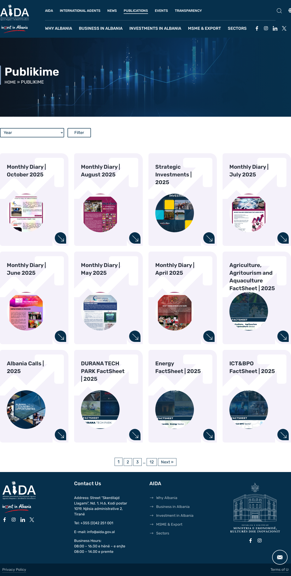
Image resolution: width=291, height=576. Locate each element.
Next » (168, 462)
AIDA (49, 11)
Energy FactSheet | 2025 (178, 367)
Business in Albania (101, 28)
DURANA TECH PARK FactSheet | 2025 (103, 371)
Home (11, 82)
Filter (79, 132)
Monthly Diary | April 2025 (174, 269)
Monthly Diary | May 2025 (100, 269)
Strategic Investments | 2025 (173, 174)
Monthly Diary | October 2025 (26, 171)
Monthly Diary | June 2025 (26, 269)
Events (161, 11)
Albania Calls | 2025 (25, 367)
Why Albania (58, 28)
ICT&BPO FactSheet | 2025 (252, 367)
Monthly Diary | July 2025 (248, 171)
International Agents (80, 11)
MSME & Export (204, 28)
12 (151, 462)
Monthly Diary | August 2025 (100, 171)
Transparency (188, 11)
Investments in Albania (155, 28)
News (112, 11)
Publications (136, 11)
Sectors (237, 28)
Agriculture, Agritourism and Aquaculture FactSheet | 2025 (252, 277)
